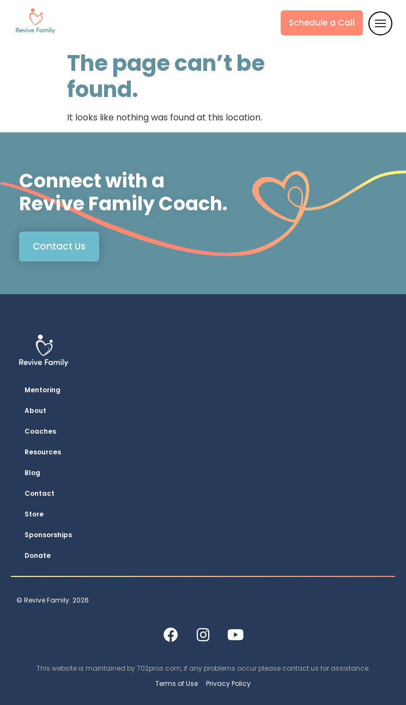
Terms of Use (176, 683)
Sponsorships (48, 534)
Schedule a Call (322, 22)
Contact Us (59, 246)
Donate (38, 555)
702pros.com (159, 668)
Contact (39, 493)
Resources (43, 452)
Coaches (40, 431)
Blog (32, 472)
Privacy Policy (228, 683)
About (35, 410)
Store (34, 514)
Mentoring (42, 389)
